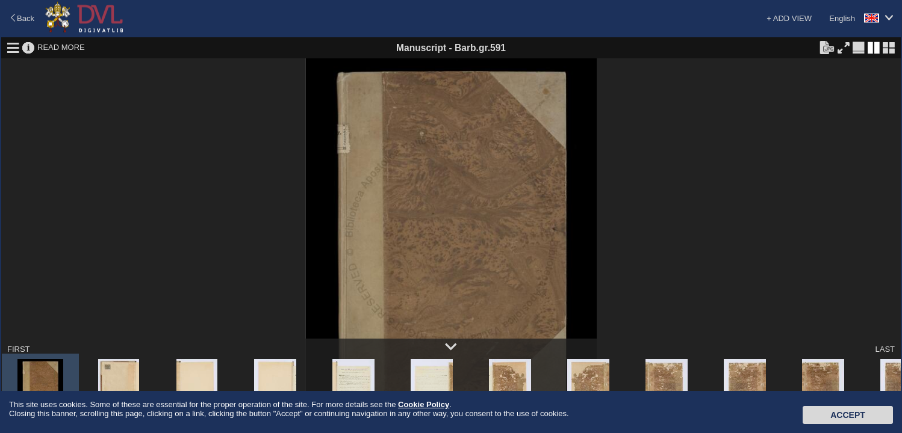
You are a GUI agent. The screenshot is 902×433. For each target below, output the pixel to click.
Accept (847, 415)
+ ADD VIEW (789, 18)
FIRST (18, 349)
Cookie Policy (423, 404)
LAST (885, 349)
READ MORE (61, 47)
